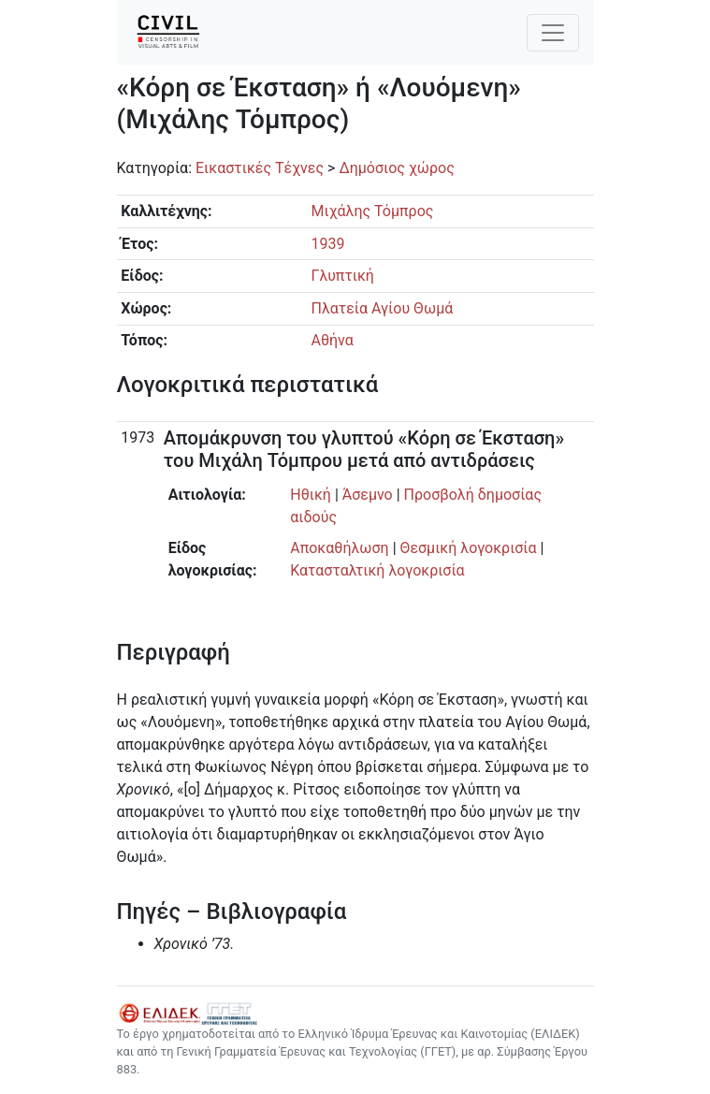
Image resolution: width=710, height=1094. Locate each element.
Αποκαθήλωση (339, 548)
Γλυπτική (342, 275)
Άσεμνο (367, 494)
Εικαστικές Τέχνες (260, 168)
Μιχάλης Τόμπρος (372, 211)
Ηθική (310, 494)
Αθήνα (332, 340)
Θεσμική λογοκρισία (468, 548)
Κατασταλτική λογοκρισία (377, 570)
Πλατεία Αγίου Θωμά (382, 308)
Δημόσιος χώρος (396, 168)
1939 (327, 244)
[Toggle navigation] (553, 32)
